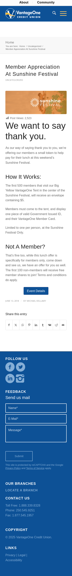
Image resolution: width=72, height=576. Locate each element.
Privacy (10, 555)
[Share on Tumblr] (43, 325)
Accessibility (13, 560)
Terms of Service (35, 468)
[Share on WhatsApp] (22, 325)
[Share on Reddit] (56, 325)
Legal (22, 555)
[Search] (52, 13)
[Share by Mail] (63, 325)
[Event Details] (36, 291)
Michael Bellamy (36, 300)
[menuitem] (23, 2)
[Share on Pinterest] (29, 325)
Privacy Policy (13, 468)
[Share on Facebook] (9, 325)
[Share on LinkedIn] (36, 325)
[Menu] (61, 13)
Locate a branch (21, 490)
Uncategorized (14, 79)
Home (9, 42)
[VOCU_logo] (29, 13)
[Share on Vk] (49, 325)
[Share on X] (15, 325)
